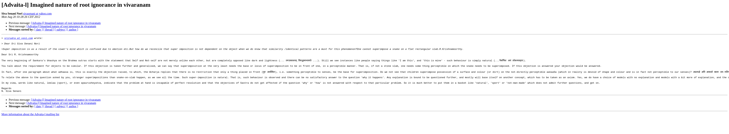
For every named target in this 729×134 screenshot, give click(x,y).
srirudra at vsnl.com (18, 38)
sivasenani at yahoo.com (37, 13)
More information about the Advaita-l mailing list (30, 124)
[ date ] (38, 29)
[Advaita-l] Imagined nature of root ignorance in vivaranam (66, 23)
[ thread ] (48, 29)
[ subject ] (61, 29)
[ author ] (72, 29)
